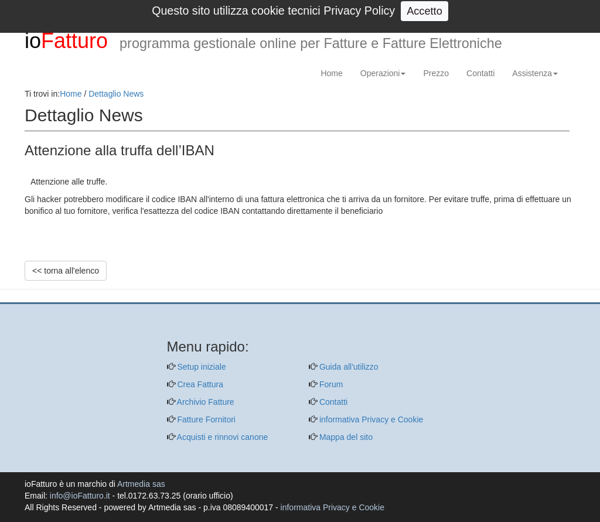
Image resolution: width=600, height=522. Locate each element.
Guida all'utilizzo (348, 366)
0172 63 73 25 (485, 10)
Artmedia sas (141, 484)
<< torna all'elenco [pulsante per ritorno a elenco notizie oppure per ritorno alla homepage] (65, 270)
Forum (330, 384)
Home (331, 73)
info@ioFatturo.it (349, 10)
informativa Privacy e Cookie (370, 419)
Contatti (480, 73)
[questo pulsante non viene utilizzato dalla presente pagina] (33, 296)
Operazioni (383, 73)
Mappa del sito (345, 437)
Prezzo (436, 73)
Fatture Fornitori (205, 419)
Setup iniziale (200, 366)
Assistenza (535, 73)
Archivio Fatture (204, 402)
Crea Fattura (199, 384)
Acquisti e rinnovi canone (221, 437)
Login (564, 10)
